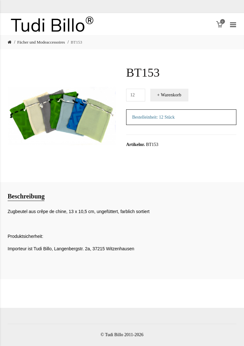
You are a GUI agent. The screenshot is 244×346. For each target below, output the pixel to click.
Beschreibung (26, 196)
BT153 (76, 42)
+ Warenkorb (169, 95)
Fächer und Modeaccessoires (41, 42)
